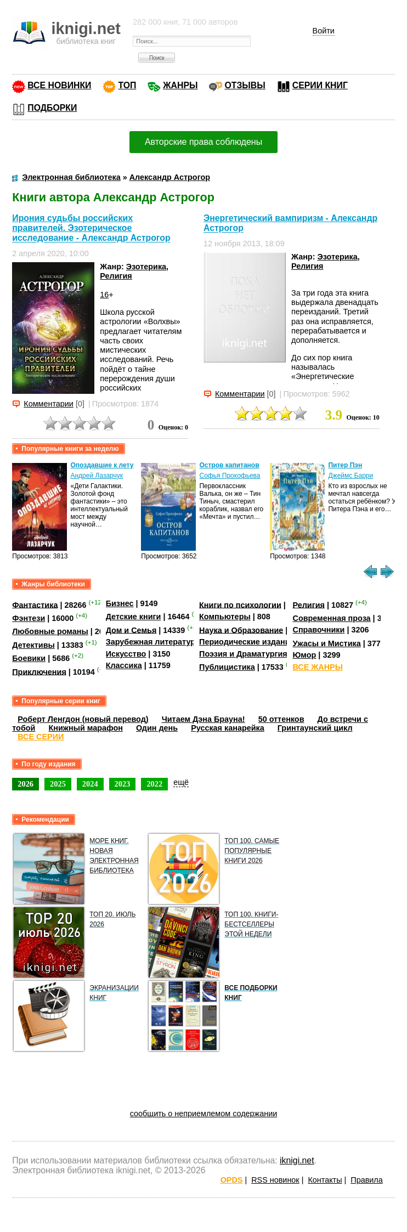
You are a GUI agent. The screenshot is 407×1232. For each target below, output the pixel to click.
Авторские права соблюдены (203, 141)
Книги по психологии (240, 604)
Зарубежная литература (153, 641)
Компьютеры (225, 616)
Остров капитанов (229, 465)
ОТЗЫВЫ (244, 85)
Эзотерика (146, 266)
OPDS (232, 1180)
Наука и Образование (241, 629)
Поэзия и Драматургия (243, 653)
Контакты (325, 1180)
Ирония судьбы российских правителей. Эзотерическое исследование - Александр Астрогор (91, 227)
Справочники (318, 629)
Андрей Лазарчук (96, 475)
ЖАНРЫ (180, 85)
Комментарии (49, 403)
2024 (90, 783)
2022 (154, 783)
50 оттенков (281, 719)
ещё (181, 782)
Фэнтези (28, 618)
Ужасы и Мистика (326, 643)
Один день (157, 728)
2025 (58, 783)
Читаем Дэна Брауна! (203, 719)
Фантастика (35, 604)
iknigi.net (297, 1160)
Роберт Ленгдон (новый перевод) (83, 719)
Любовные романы (50, 631)
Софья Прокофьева (229, 475)
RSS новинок (275, 1180)
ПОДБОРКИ (52, 107)
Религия (116, 276)
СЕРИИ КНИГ (320, 85)
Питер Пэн (345, 465)
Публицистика (227, 667)
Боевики (29, 658)
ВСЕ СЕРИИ (41, 736)
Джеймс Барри (350, 475)
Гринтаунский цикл (315, 728)
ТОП (127, 85)
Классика (124, 665)
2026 (25, 783)
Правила (366, 1180)
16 (104, 294)
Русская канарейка (227, 728)
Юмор (304, 655)
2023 (123, 783)
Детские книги (133, 616)
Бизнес (120, 603)
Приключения (39, 671)
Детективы (33, 645)
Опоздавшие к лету (101, 465)
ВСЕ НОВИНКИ (59, 85)
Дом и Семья (131, 629)
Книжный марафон (85, 728)
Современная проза (331, 618)
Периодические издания (247, 641)
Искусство (126, 653)
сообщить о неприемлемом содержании (204, 1113)
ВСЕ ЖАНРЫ (317, 667)
